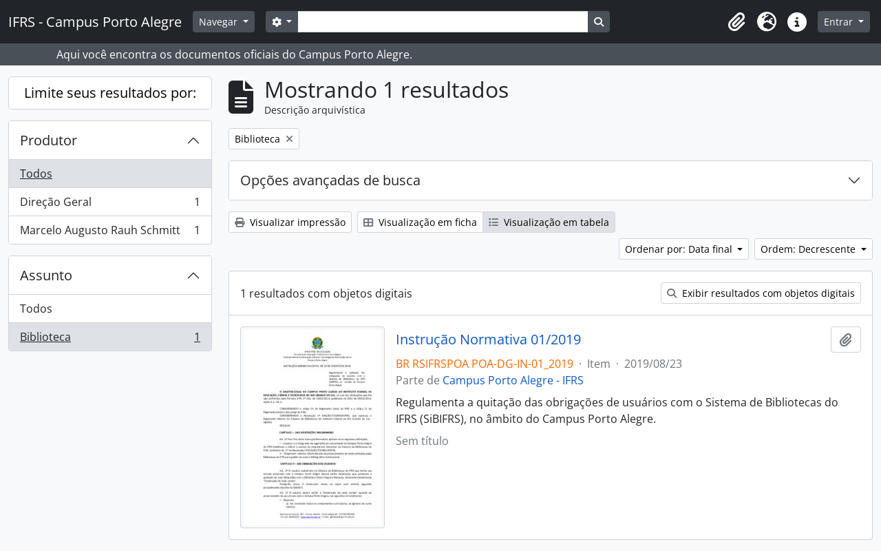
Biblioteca (109, 340)
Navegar (219, 21)
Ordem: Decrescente (809, 249)
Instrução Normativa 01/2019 (488, 339)
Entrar (840, 21)
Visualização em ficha (420, 222)
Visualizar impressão (290, 222)
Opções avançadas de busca (330, 180)
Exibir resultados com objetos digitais (761, 293)
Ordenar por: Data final (680, 249)
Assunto (46, 275)
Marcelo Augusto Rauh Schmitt (109, 233)
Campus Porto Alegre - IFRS (513, 380)
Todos (36, 173)
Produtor (48, 140)
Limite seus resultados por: (110, 92)
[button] (736, 22)
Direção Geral (109, 205)
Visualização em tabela (549, 222)
